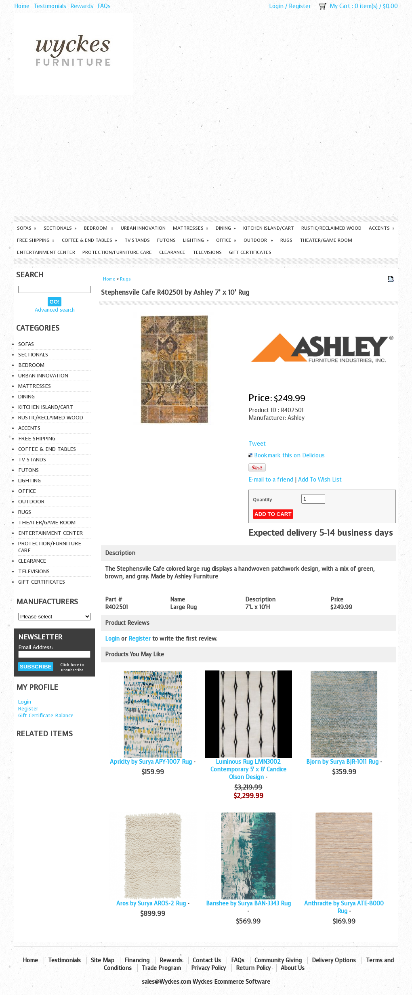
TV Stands (137, 240)
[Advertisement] (206, 155)
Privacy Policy (208, 968)
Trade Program (161, 968)
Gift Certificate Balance (46, 715)
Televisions (207, 252)
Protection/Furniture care (117, 252)
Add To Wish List (320, 480)
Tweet (257, 444)
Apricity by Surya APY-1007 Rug (151, 762)
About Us (293, 968)
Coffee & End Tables (89, 240)
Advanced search (55, 309)
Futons (166, 240)
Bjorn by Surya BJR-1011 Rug (342, 762)
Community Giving (278, 960)
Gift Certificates (250, 252)
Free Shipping (36, 240)
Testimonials (50, 6)
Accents (382, 228)
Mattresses (190, 228)
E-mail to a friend (270, 480)
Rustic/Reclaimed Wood (331, 228)
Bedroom (99, 228)
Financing (136, 960)
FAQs (104, 6)
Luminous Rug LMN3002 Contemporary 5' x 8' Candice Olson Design (248, 769)
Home (21, 6)
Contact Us (207, 960)
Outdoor (258, 240)
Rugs (286, 240)
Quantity (262, 499)
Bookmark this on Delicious (289, 455)
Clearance (172, 252)
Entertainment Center (46, 252)
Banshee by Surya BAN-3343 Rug (248, 903)
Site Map (102, 960)
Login (276, 6)
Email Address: (35, 647)
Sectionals (60, 228)
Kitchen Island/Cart (268, 228)
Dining (226, 228)
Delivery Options (334, 960)
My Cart (340, 6)
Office (226, 240)
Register (300, 6)
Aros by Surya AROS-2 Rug (151, 903)
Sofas (26, 228)
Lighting (196, 240)
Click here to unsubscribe (72, 667)
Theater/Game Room (326, 240)
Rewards (81, 6)
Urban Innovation (143, 228)
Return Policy (253, 968)
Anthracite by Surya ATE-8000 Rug (344, 907)
